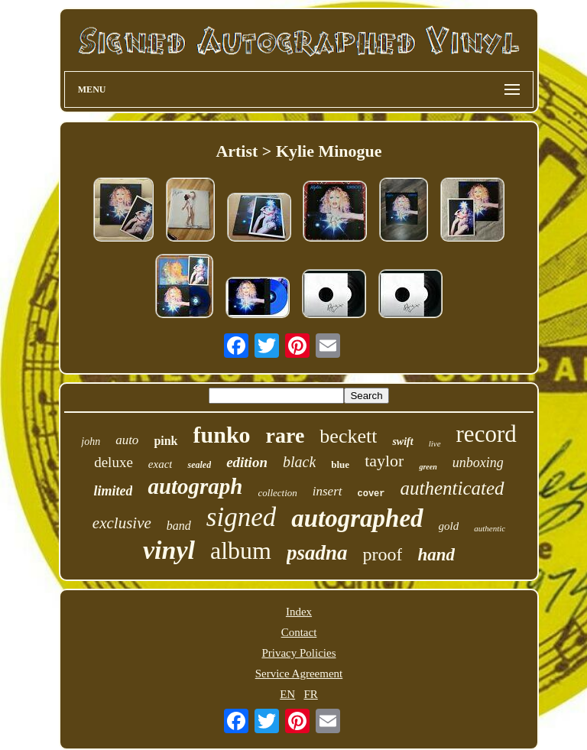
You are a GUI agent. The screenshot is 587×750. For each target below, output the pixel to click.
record (486, 433)
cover (371, 494)
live (435, 443)
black (299, 461)
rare (285, 435)
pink (165, 440)
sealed (199, 464)
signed (241, 517)
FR (310, 694)
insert (327, 491)
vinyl (169, 550)
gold (449, 526)
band (179, 525)
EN (287, 694)
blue (340, 464)
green (427, 467)
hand (436, 554)
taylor (384, 460)
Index (299, 612)
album (240, 550)
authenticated (452, 488)
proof (382, 554)
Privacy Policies (298, 653)
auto (126, 440)
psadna (317, 552)
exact (160, 464)
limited (112, 490)
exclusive (121, 523)
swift (402, 441)
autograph (195, 486)
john (90, 441)
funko (222, 434)
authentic (489, 528)
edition (247, 462)
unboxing (478, 462)
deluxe (113, 462)
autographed (357, 518)
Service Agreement (299, 673)
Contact (299, 632)
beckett (348, 436)
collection (277, 492)
